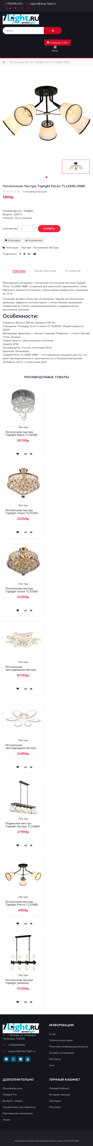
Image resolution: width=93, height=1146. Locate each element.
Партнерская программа (18, 1113)
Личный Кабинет (59, 1088)
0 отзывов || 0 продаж (35, 191)
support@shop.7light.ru (41, 3)
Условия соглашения (61, 1052)
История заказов (59, 1094)
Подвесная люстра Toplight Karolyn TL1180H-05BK (23, 826)
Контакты (55, 1059)
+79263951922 (13, 3)
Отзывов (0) (72, 270)
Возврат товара (13, 1100)
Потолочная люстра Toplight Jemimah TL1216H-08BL (19, 983)
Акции (6, 1119)
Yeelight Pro (10, 1094)
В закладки (12, 240)
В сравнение (34, 240)
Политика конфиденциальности (68, 1046)
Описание (19, 270)
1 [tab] (46, 177)
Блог (52, 1065)
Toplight (28, 210)
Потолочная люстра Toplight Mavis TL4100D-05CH (21, 435)
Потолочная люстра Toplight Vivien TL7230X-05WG (22, 591)
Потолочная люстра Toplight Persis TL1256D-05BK (39, 62)
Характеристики (45, 270)
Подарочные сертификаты (19, 1107)
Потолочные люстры (45, 247)
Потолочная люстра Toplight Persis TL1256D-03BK (22, 904)
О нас (52, 1034)
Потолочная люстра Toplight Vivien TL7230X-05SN (22, 513)
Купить (46, 228)
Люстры (26, 247)
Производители (12, 1088)
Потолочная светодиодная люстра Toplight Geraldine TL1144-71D (20, 749)
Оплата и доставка (61, 1040)
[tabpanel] (76, 167)
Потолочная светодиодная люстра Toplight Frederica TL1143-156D (20, 671)
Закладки (55, 1100)
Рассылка (55, 1107)
